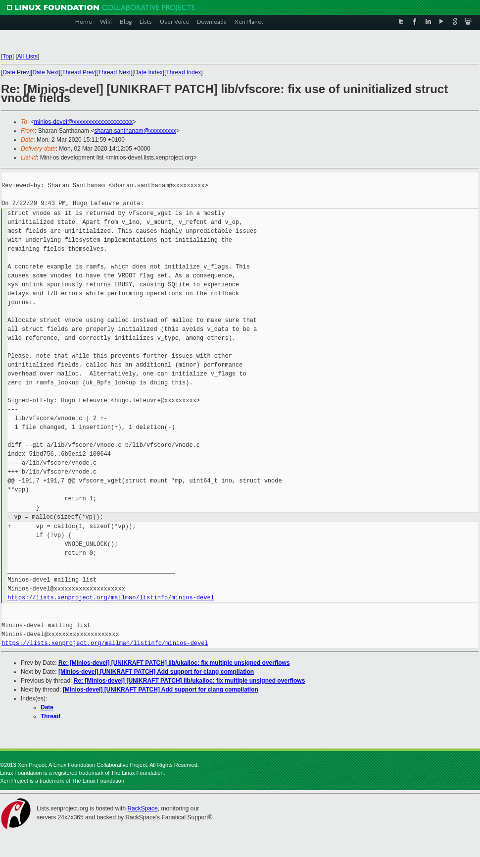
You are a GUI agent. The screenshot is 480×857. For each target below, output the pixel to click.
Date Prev (15, 72)
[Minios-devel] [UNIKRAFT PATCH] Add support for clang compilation (156, 671)
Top (7, 56)
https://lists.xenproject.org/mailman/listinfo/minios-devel (110, 597)
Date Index (148, 72)
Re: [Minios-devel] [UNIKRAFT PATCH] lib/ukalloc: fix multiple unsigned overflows (174, 662)
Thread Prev (78, 72)
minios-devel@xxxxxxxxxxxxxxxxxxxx (83, 121)
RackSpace (142, 808)
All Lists (27, 56)
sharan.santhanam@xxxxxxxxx (135, 130)
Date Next (45, 72)
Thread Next (114, 72)
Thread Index (183, 72)
